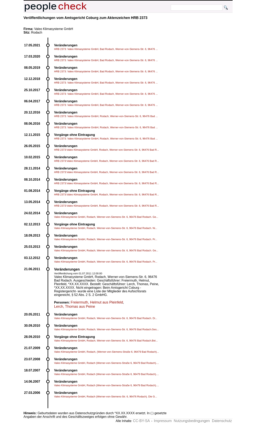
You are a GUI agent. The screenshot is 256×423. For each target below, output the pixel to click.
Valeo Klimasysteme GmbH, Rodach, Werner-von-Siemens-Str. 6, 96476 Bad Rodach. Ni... (105, 228)
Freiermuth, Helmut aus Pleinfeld (97, 302)
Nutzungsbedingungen (192, 421)
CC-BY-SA (141, 421)
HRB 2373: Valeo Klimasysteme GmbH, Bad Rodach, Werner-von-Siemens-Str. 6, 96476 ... (106, 49)
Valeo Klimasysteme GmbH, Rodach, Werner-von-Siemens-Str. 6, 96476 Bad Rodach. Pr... (105, 239)
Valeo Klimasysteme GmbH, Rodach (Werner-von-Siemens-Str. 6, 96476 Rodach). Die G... (105, 396)
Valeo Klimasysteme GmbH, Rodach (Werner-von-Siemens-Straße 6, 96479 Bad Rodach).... (106, 362)
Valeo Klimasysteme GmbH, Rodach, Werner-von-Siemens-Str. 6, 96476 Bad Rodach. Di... (105, 318)
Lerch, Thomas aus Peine (74, 307)
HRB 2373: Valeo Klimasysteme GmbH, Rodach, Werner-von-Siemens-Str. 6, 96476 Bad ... (106, 116)
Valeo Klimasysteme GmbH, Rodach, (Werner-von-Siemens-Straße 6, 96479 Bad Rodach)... (106, 351)
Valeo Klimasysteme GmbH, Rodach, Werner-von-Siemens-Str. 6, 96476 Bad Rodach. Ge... (106, 216)
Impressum (163, 421)
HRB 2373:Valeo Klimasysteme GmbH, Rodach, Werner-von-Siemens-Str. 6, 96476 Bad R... (106, 149)
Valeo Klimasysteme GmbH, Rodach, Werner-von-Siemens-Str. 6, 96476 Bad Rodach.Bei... (106, 340)
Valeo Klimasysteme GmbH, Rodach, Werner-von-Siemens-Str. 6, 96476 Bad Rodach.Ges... (106, 329)
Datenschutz (222, 421)
